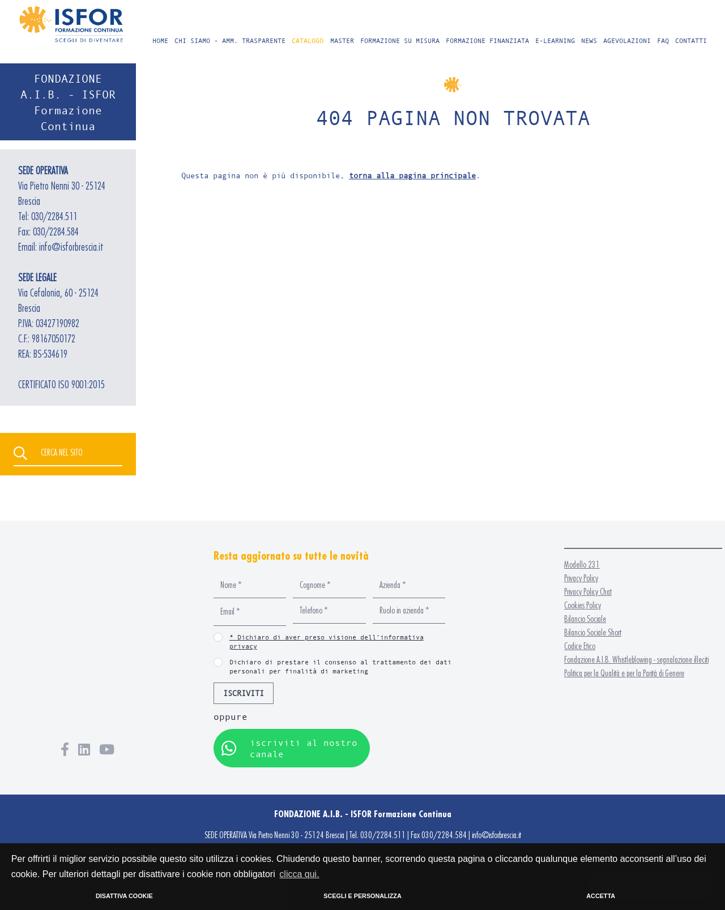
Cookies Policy (582, 605)
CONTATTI (691, 40)
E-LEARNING (555, 40)
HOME (160, 40)
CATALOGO (307, 40)
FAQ (663, 40)
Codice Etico (579, 646)
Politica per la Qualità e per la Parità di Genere (624, 673)
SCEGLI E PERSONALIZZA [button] (362, 895)
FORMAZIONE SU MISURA (400, 40)
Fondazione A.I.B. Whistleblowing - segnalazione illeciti (636, 659)
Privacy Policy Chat (588, 591)
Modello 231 (582, 564)
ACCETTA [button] (600, 895)
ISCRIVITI (243, 693)
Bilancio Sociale (585, 618)
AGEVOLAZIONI (627, 40)
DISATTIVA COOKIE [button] (124, 895)
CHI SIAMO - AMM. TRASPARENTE (229, 40)
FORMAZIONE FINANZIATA (487, 40)
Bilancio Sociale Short (592, 632)
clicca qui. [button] (299, 874)
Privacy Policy (581, 578)
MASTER (342, 40)
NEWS (589, 40)
